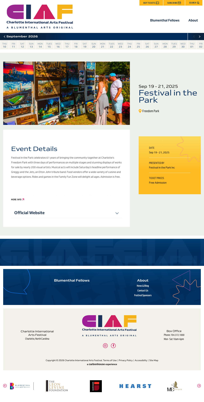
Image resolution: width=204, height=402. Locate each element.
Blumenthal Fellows (164, 20)
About (193, 20)
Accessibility (141, 360)
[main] (102, 149)
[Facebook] (113, 345)
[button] (193, 3)
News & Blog (143, 285)
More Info (17, 199)
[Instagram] (105, 345)
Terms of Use (110, 360)
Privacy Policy (126, 360)
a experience (102, 364)
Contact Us (142, 290)
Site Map (153, 360)
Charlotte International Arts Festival (39, 16)
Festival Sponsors (143, 295)
